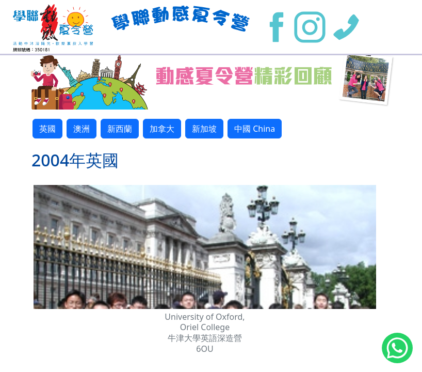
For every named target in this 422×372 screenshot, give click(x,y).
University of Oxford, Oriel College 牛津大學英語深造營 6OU (205, 332)
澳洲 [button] (81, 128)
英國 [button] (47, 128)
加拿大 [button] (162, 128)
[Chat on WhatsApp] (397, 349)
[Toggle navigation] (391, 27)
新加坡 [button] (204, 128)
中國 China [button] (254, 128)
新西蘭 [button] (119, 128)
